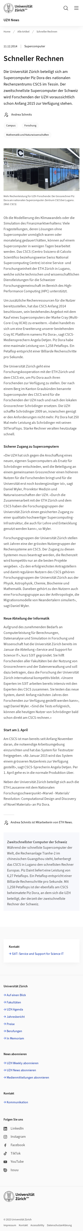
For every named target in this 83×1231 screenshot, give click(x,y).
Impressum (10, 1225)
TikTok (12, 1153)
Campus (10, 125)
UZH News (11, 20)
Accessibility (37, 1225)
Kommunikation (17, 1102)
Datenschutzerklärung (59, 1225)
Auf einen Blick (16, 995)
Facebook (14, 1145)
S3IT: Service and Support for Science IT (38, 954)
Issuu (11, 1170)
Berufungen (14, 1031)
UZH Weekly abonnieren (23, 1063)
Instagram (15, 1136)
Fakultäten (14, 1002)
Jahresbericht (16, 1017)
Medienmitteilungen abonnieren (28, 1077)
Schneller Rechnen (47, 32)
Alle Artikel (23, 32)
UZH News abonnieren (21, 1070)
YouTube (14, 1161)
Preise (11, 1024)
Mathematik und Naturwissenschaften (27, 135)
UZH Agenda (15, 1009)
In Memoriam (15, 1038)
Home (7, 32)
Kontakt (23, 1225)
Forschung (30, 125)
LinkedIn (14, 1128)
